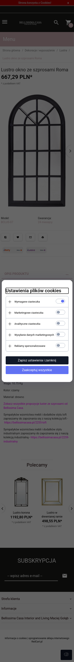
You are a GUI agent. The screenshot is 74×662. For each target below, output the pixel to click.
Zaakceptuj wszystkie (37, 370)
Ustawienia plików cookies (33, 290)
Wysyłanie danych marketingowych (34, 334)
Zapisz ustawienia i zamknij (37, 360)
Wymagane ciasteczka (27, 301)
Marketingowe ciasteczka (29, 312)
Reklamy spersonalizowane (30, 345)
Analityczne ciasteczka (27, 323)
